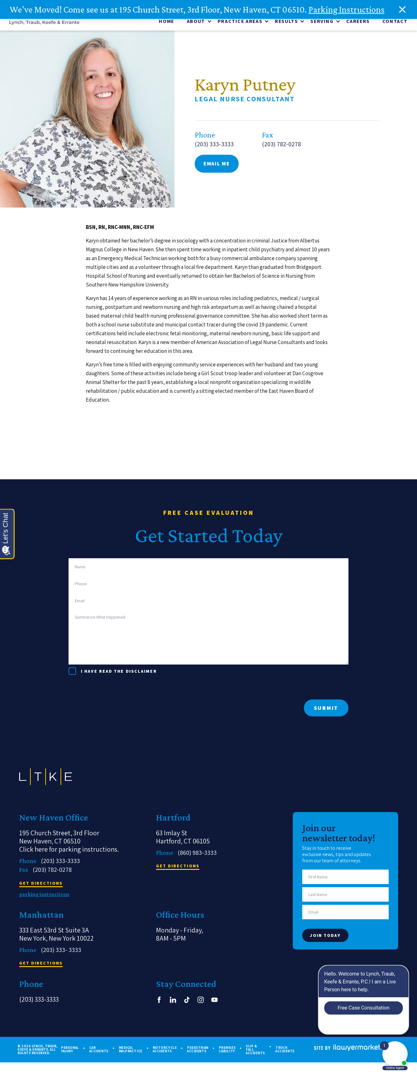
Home (166, 22)
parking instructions (44, 895)
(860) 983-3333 (197, 854)
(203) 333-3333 (214, 148)
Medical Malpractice (130, 1050)
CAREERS (358, 22)
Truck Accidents (285, 1050)
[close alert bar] (402, 9)
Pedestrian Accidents (197, 1050)
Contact (395, 22)
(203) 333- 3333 (61, 951)
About (196, 22)
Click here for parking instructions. (69, 850)
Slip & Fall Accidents (255, 1051)
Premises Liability (227, 1050)
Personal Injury (70, 1050)
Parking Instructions (347, 9)
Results (286, 22)
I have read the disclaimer (119, 672)
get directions (41, 884)
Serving (321, 22)
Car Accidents (98, 1050)
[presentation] (116, 688)
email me (216, 167)
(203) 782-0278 (281, 148)
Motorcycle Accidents (165, 1050)
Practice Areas (240, 22)
